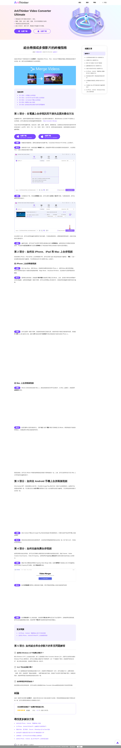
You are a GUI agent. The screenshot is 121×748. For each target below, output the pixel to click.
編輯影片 (55, 52)
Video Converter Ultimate (50, 121)
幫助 (94, 2)
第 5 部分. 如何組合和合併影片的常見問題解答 (32, 104)
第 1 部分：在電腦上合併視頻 (27, 95)
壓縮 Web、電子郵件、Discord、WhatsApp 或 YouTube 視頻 (33, 729)
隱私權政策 (72, 746)
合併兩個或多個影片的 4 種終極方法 (95, 57)
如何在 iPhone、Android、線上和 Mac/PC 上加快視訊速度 (32, 738)
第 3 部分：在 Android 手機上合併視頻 (29, 100)
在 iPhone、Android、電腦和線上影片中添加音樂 (32, 633)
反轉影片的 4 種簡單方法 (92, 60)
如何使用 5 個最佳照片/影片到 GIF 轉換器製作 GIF (30, 732)
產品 (80, 2)
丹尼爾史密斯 (38, 52)
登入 (104, 2)
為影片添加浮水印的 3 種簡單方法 (94, 68)
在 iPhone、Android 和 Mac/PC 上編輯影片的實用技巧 (31, 726)
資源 (87, 2)
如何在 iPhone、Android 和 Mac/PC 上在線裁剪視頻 (33, 635)
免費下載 (22, 31)
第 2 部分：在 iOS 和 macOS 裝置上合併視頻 (31, 97)
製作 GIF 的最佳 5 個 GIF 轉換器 (94, 63)
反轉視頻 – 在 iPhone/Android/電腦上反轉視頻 (29, 735)
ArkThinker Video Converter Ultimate (32, 12)
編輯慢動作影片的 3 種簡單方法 (94, 65)
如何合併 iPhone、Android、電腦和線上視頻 (28, 723)
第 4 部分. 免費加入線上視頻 (27, 102)
